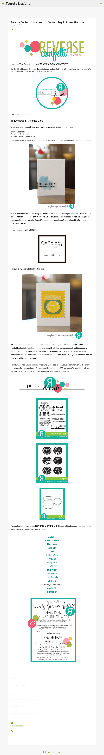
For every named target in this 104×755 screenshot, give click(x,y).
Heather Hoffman (52, 555)
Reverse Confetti (17, 726)
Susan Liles (52, 580)
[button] (12, 29)
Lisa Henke (52, 547)
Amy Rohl (52, 551)
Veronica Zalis (52, 588)
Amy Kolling (52, 536)
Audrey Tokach (52, 562)
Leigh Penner (52, 569)
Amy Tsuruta (52, 558)
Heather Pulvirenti (52, 540)
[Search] (33, 3)
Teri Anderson (52, 591)
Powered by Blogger (52, 752)
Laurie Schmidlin (52, 577)
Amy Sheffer (52, 566)
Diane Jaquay (52, 544)
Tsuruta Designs (18, 3)
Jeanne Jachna (52, 573)
